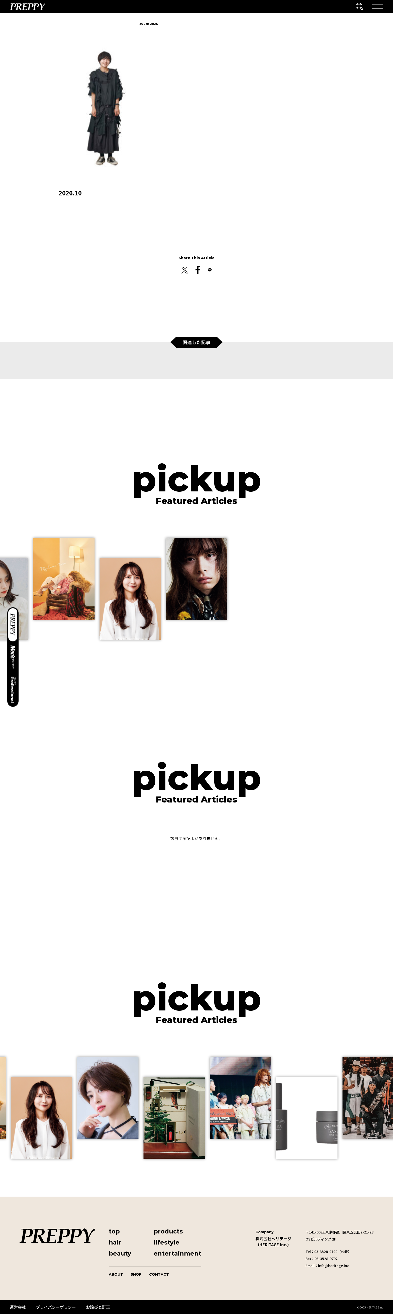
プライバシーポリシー (56, 1307)
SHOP (136, 1274)
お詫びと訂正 (98, 1307)
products (168, 1231)
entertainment (177, 1253)
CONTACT (159, 1274)
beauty (120, 1253)
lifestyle (166, 1242)
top (114, 1231)
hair (115, 1242)
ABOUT (116, 1274)
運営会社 (18, 1307)
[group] (63, 579)
